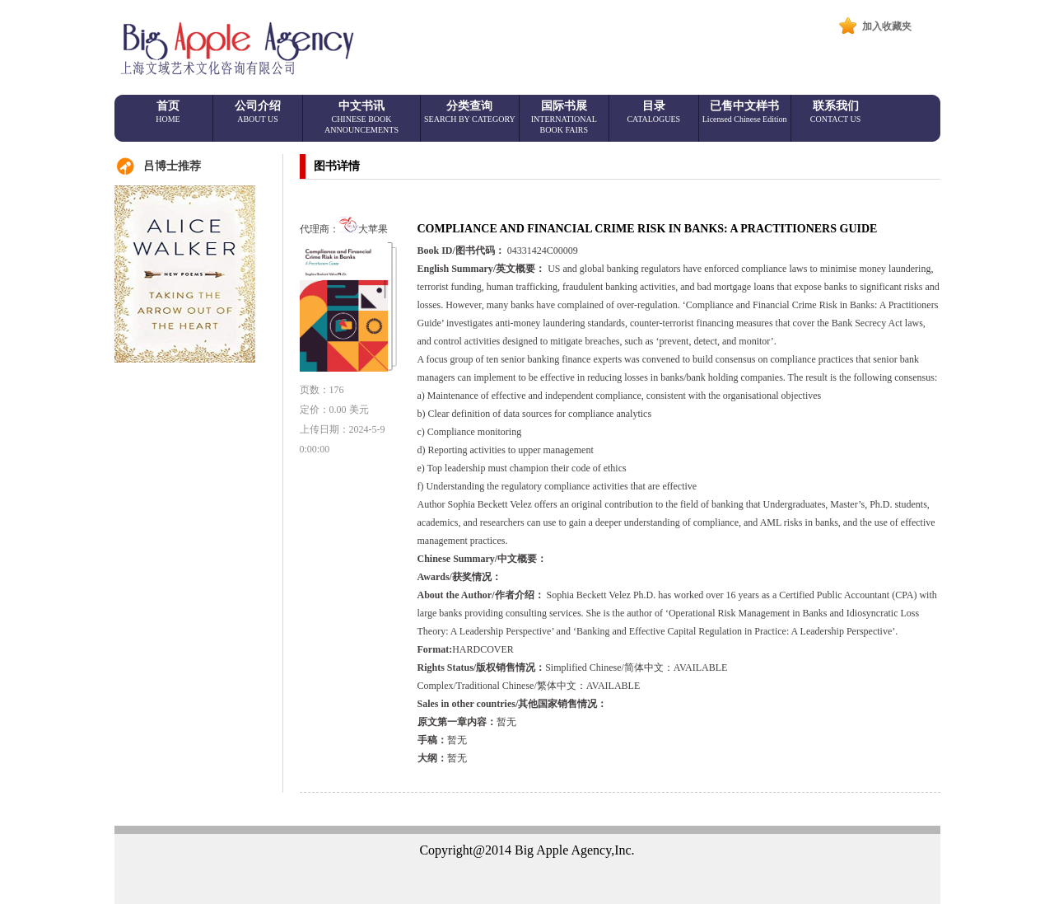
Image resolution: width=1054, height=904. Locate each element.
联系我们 (835, 112)
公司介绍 (258, 112)
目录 (653, 112)
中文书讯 (361, 117)
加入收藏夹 (887, 26)
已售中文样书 (744, 112)
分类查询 (469, 112)
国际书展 (564, 117)
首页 (168, 112)
